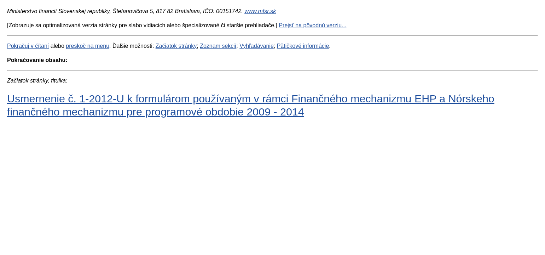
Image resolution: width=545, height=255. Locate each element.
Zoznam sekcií (218, 46)
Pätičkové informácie (303, 46)
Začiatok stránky (176, 46)
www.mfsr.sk (260, 11)
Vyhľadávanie (256, 46)
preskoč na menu (87, 46)
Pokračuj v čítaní (28, 46)
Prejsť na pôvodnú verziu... (312, 25)
